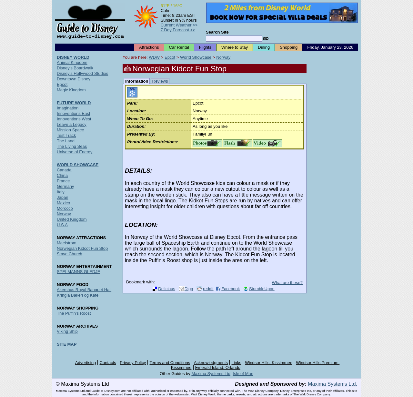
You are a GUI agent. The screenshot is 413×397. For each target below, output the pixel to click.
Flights (205, 47)
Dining (264, 47)
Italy (61, 191)
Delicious (166, 288)
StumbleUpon (262, 288)
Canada (64, 170)
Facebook (230, 288)
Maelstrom (66, 242)
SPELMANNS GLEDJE (78, 271)
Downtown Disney (73, 78)
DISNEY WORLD (73, 57)
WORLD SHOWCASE (77, 164)
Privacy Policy (133, 362)
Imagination (67, 108)
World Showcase (195, 57)
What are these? (287, 282)
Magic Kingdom (71, 89)
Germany (65, 186)
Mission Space (70, 129)
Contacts (108, 362)
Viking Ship (67, 331)
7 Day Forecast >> (178, 29)
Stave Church (69, 253)
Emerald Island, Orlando (217, 367)
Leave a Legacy (71, 124)
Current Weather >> (179, 25)
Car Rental (179, 47)
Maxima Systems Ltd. (332, 384)
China (62, 175)
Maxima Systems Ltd (210, 373)
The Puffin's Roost (74, 313)
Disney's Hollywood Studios (82, 73)
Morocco (65, 208)
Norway (223, 57)
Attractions (149, 47)
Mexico (63, 202)
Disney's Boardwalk (75, 68)
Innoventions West (74, 119)
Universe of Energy (75, 151)
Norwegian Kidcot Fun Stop (82, 248)
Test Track (66, 135)
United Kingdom (72, 219)
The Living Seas (72, 146)
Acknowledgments (211, 362)
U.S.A (62, 224)
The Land (66, 140)
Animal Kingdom (72, 62)
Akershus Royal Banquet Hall (84, 289)
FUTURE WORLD (74, 102)
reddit (208, 288)
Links (236, 362)
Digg (189, 288)
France (63, 180)
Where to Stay (234, 47)
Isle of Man (243, 373)
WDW (154, 57)
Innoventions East (73, 113)
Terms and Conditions (170, 362)
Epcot (170, 57)
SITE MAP (66, 344)
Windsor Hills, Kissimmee (268, 362)
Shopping (288, 47)
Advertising (85, 362)
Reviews (160, 81)
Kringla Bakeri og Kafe (77, 295)
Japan (62, 197)
